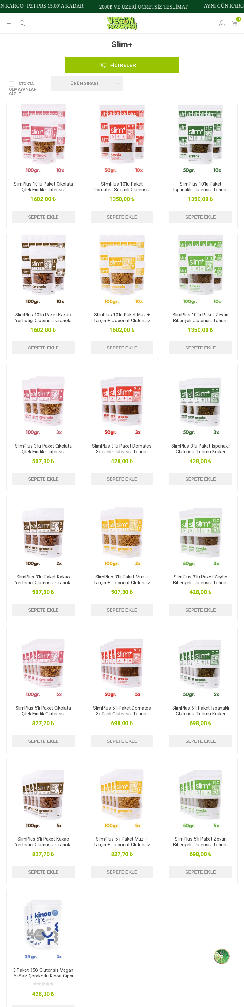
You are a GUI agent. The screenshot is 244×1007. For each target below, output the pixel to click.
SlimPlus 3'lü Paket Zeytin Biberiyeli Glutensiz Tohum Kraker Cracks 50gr (200, 582)
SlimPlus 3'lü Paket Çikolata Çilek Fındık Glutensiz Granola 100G (43, 451)
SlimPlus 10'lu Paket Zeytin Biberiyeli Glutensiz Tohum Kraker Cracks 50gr (200, 320)
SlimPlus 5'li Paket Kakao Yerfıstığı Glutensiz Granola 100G (43, 844)
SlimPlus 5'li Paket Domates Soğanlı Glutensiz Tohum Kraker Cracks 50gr (122, 713)
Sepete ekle (43, 217)
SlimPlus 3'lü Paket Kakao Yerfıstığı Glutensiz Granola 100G (43, 582)
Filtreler (123, 65)
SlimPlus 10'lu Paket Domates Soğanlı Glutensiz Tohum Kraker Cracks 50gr (122, 189)
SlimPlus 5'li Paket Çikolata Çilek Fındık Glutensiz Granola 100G (43, 713)
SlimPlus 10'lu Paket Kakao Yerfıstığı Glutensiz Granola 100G (43, 320)
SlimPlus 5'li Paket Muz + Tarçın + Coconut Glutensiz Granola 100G (121, 844)
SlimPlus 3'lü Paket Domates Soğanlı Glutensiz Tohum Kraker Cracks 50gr (122, 451)
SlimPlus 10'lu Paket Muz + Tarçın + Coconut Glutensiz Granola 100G (121, 320)
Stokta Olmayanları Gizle (23, 88)
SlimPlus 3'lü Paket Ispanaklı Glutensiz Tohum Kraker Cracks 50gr (200, 451)
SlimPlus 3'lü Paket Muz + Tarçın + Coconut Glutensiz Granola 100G (121, 582)
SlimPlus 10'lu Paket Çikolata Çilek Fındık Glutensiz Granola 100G (43, 189)
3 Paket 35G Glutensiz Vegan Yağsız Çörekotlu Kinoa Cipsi (43, 973)
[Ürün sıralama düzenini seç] (87, 83)
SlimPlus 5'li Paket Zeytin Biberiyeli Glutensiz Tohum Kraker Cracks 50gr (200, 844)
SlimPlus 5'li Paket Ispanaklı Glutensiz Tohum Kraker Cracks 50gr (200, 713)
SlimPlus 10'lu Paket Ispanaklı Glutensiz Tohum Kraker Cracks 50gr (200, 189)
